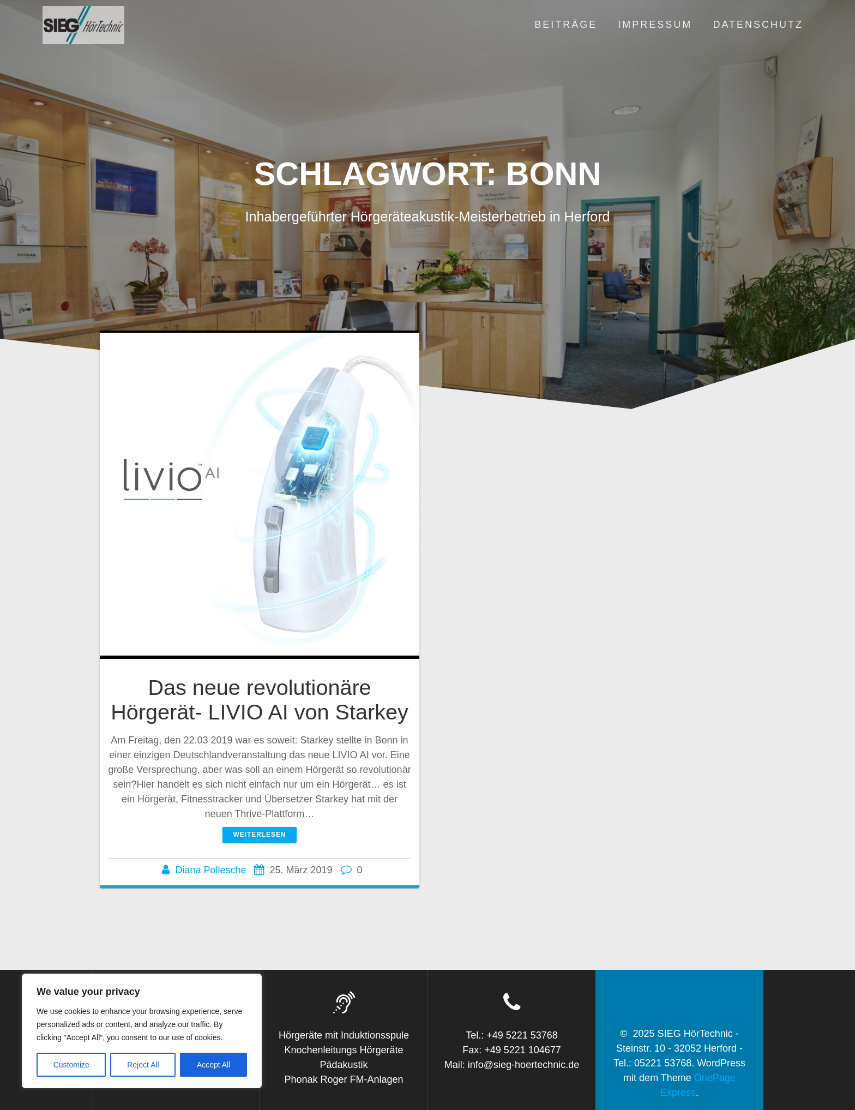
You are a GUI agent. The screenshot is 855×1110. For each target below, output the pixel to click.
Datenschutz (758, 24)
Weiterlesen (259, 834)
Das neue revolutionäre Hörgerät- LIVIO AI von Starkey (259, 699)
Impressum (655, 24)
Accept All (213, 1064)
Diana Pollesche (210, 870)
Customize (71, 1064)
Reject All (143, 1064)
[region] (142, 1031)
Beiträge (565, 24)
